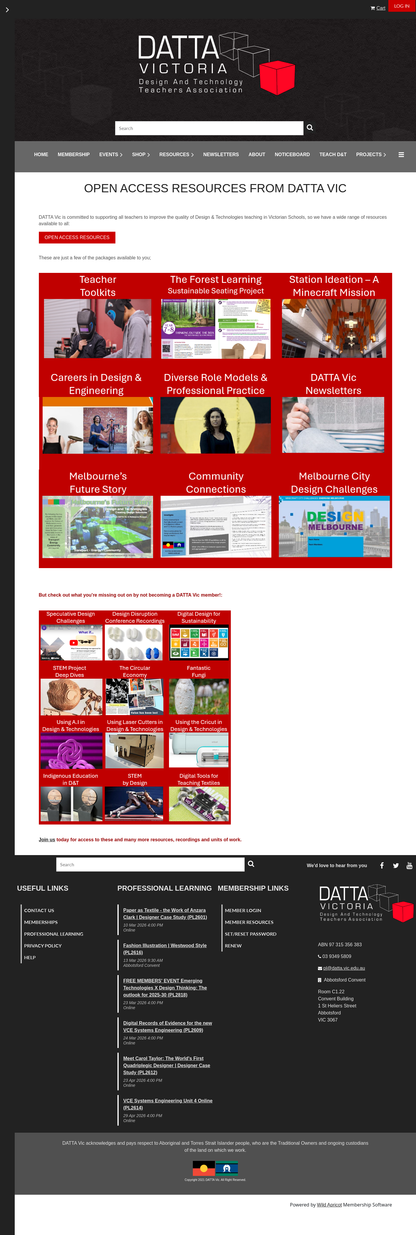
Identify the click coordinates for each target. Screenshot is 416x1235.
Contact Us (39, 910)
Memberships (41, 922)
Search (310, 127)
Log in (402, 6)
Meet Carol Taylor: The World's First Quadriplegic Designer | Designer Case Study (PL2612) (166, 1065)
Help (30, 957)
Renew (233, 945)
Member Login (243, 910)
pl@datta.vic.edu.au (344, 968)
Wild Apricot (329, 1204)
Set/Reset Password (250, 934)
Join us (47, 839)
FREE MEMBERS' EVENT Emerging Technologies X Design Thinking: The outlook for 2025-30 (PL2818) (165, 987)
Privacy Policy (43, 945)
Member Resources (249, 922)
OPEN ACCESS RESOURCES (77, 237)
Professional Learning (53, 934)
